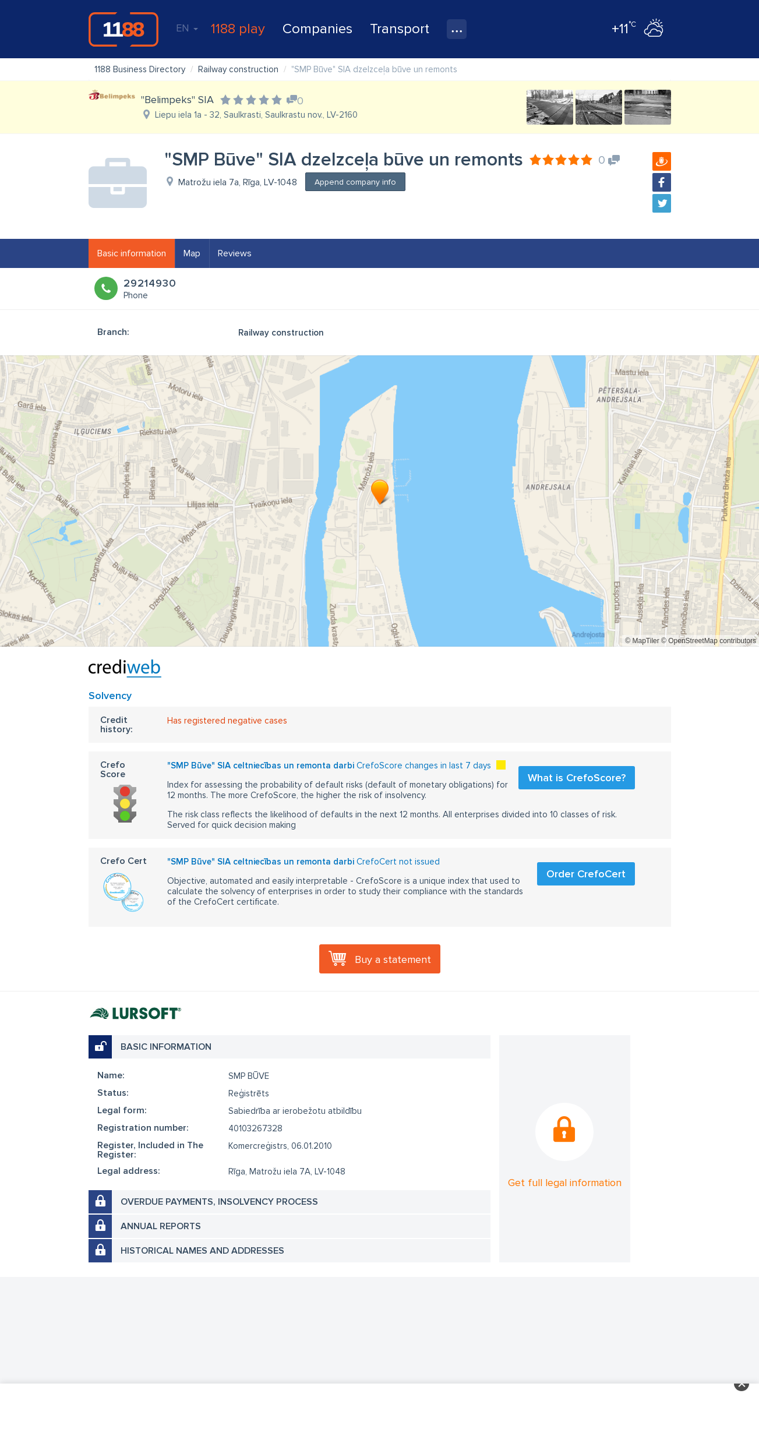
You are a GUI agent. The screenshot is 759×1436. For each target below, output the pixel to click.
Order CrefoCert (586, 873)
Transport (399, 28)
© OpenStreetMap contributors (708, 641)
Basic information (131, 253)
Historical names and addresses (202, 1251)
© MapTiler (642, 641)
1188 (123, 29)
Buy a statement (393, 959)
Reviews (235, 253)
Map (191, 253)
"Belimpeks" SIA (177, 99)
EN (187, 28)
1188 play (238, 28)
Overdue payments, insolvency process (219, 1202)
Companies (317, 28)
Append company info (355, 182)
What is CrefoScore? (577, 777)
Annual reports (161, 1226)
